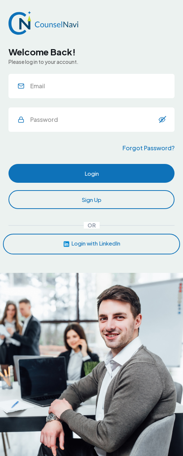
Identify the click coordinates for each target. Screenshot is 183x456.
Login (91, 173)
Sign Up (91, 199)
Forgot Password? (148, 148)
